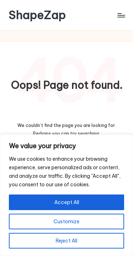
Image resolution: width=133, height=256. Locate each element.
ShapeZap (37, 15)
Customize (66, 221)
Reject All (66, 241)
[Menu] (120, 15)
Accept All (66, 202)
